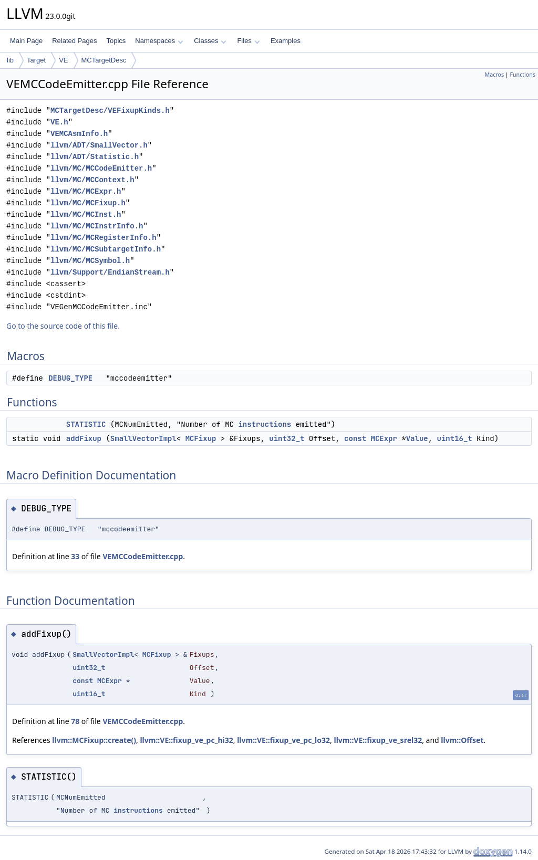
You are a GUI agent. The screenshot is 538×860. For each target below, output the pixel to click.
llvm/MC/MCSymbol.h (90, 261)
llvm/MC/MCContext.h (92, 180)
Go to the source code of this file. (63, 326)
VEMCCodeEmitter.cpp (142, 556)
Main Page (26, 41)
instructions (264, 424)
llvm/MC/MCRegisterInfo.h (103, 238)
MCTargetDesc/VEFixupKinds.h (110, 111)
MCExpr (383, 438)
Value (417, 438)
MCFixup (200, 438)
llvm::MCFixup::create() (94, 740)
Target (36, 60)
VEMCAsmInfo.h (79, 134)
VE (63, 60)
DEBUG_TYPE (70, 378)
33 (75, 556)
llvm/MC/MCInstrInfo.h (96, 226)
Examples (286, 41)
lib (10, 60)
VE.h (59, 122)
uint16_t (454, 438)
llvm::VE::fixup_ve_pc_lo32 (283, 740)
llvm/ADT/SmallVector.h (99, 145)
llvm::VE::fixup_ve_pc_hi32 (186, 740)
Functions (522, 74)
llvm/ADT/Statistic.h (94, 157)
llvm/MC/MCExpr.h (85, 191)
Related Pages (74, 41)
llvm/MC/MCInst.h (85, 214)
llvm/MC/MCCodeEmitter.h (101, 168)
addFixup (83, 438)
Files (248, 41)
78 (75, 721)
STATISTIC (86, 424)
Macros (494, 74)
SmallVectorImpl (143, 438)
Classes (210, 41)
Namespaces (159, 41)
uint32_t (286, 438)
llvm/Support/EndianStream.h (110, 272)
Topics (116, 41)
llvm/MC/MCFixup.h (88, 203)
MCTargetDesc (104, 60)
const (355, 438)
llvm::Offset (462, 740)
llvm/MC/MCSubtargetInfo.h (105, 249)
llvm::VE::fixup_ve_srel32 (378, 740)
